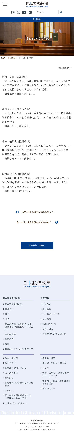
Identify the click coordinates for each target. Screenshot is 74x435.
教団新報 (37, 19)
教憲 (7, 314)
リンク (45, 368)
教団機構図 (10, 334)
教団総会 (9, 339)
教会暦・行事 (48, 358)
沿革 (7, 319)
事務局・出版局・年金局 (54, 363)
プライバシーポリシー (16, 403)
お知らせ (46, 304)
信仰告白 (9, 309)
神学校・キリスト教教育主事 (19, 349)
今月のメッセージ (51, 314)
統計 (7, 344)
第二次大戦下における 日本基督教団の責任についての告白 (19, 327)
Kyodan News (49, 324)
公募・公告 (47, 329)
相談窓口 (9, 378)
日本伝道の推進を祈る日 (54, 333)
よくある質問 (11, 373)
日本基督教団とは (11, 298)
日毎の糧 (46, 319)
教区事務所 (10, 363)
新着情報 (44, 298)
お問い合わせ (48, 388)
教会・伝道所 (11, 358)
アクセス (9, 390)
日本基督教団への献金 (16, 368)
